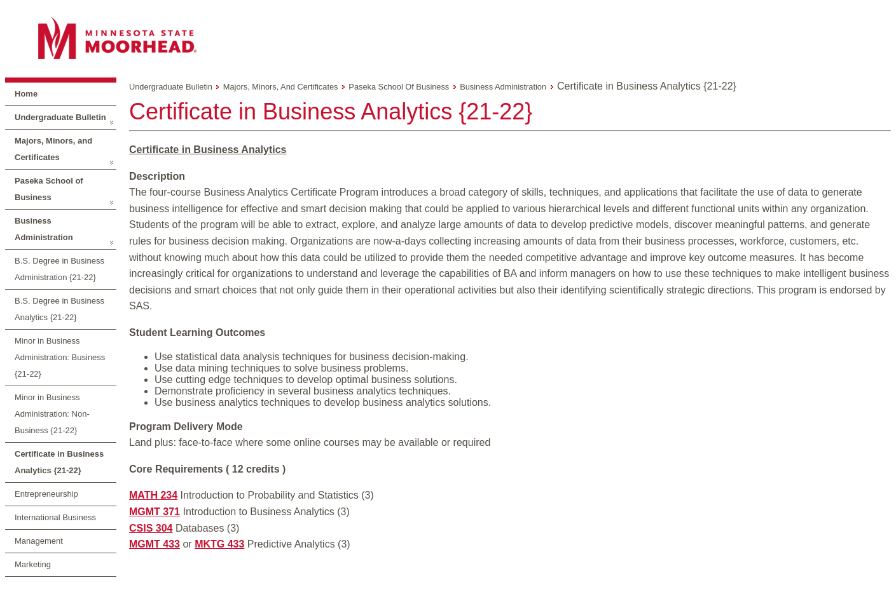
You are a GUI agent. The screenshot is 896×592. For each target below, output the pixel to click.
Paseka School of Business (49, 189)
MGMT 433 (154, 544)
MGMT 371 (154, 511)
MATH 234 (153, 495)
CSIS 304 (150, 528)
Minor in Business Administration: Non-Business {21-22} (52, 414)
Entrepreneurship (46, 494)
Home (26, 93)
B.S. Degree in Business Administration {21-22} (59, 269)
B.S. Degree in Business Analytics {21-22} (59, 309)
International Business (55, 517)
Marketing (33, 564)
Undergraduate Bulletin (60, 117)
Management (39, 541)
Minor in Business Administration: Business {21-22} (60, 357)
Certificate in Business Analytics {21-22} (59, 462)
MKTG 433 (219, 544)
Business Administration (44, 229)
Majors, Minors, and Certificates (53, 149)
